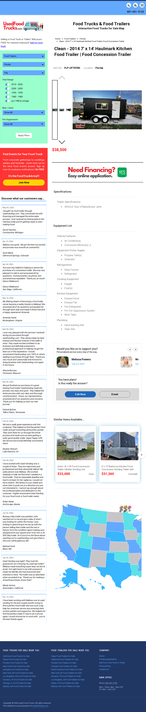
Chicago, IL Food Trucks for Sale (17, 683)
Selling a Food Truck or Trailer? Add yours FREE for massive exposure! (22, 42)
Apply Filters (24, 135)
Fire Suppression (10, 119)
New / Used (7, 108)
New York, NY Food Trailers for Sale (66, 673)
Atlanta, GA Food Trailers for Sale (65, 686)
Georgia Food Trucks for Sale (15, 669)
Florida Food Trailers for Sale (63, 663)
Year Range (7, 79)
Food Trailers (24, 56)
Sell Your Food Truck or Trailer (112, 663)
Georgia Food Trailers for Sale (64, 666)
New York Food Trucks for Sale (16, 666)
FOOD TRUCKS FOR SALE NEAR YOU (21, 650)
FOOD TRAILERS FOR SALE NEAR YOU (70, 650)
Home (101, 656)
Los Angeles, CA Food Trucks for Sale (19, 676)
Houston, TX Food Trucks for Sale (17, 680)
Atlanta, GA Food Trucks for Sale (17, 686)
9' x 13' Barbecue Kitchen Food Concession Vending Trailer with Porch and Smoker (118, 469)
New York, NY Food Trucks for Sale (18, 673)
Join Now (23, 182)
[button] (61, 142)
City (24, 73)
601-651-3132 (111, 683)
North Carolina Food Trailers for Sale (66, 669)
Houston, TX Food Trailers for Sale (66, 676)
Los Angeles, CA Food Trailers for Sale (67, 680)
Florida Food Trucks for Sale (15, 663)
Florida (24, 64)
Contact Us (104, 669)
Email (114, 394)
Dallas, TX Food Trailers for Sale (65, 683)
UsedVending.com (40, 706)
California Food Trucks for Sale (16, 656)
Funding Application (108, 659)
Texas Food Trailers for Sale (63, 656)
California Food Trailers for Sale (64, 659)
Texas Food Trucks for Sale (14, 659)
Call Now (80, 394)
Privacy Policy (105, 666)
